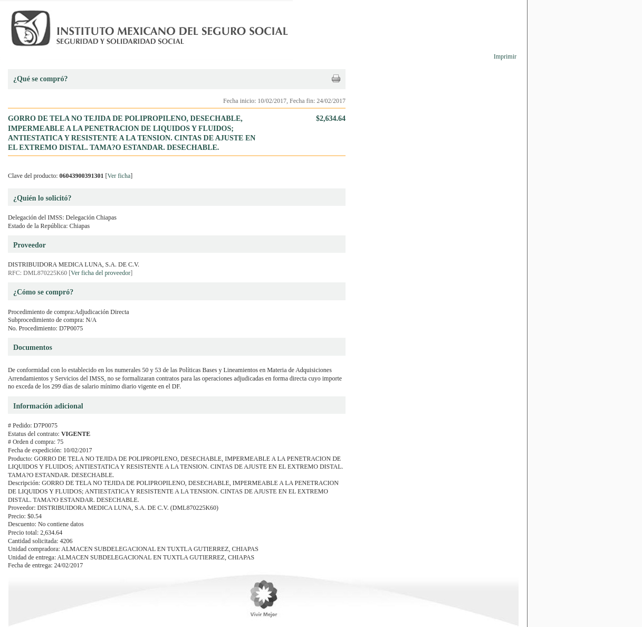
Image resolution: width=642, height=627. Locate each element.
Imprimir (505, 56)
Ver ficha (119, 175)
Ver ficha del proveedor (100, 273)
